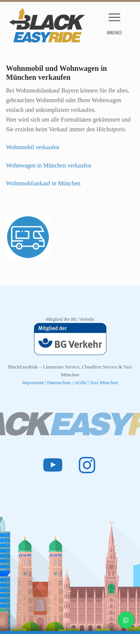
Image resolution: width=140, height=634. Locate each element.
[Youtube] (53, 465)
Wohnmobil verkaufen (32, 147)
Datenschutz (59, 382)
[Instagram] (87, 465)
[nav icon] (114, 25)
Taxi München (104, 382)
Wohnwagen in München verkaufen (48, 165)
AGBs (80, 382)
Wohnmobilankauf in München (43, 183)
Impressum (33, 382)
